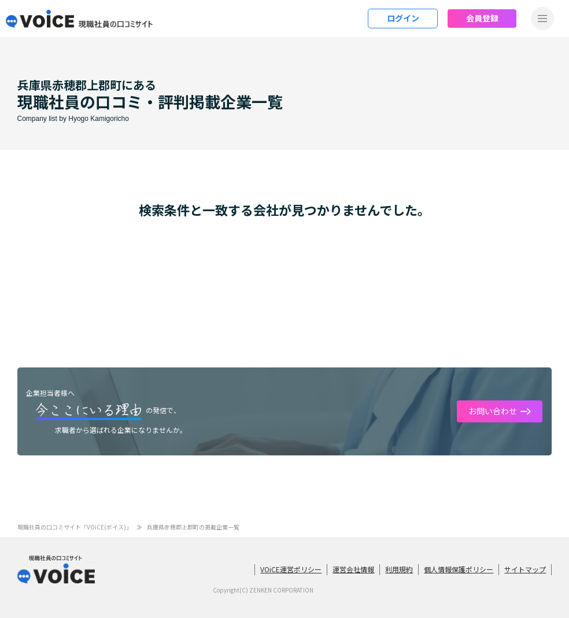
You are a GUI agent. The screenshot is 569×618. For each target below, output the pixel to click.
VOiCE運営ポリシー (291, 569)
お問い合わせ (492, 411)
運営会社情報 (353, 569)
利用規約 (399, 569)
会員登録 (482, 18)
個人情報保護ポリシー (458, 569)
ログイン (403, 18)
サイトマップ (525, 569)
